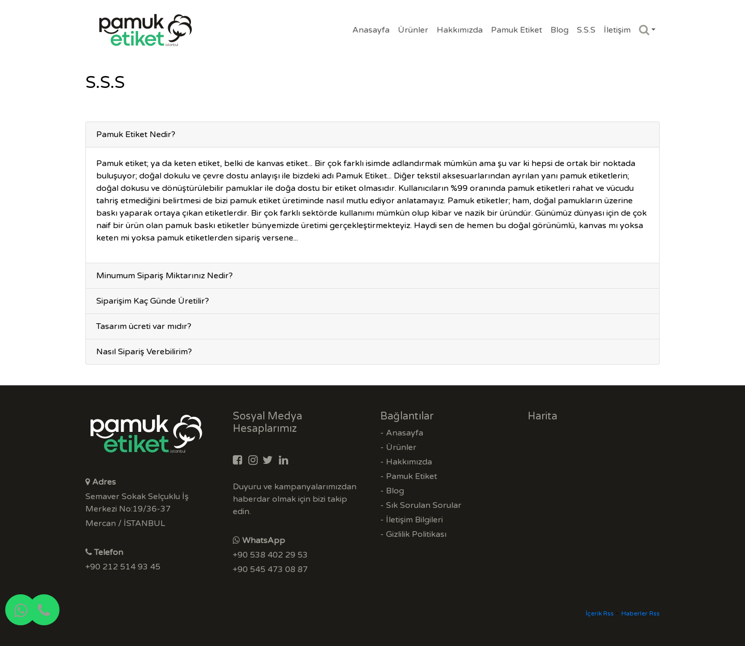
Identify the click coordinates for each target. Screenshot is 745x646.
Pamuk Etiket (516, 30)
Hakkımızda (460, 30)
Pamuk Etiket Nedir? (135, 134)
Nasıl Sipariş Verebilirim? (144, 352)
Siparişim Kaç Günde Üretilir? (152, 301)
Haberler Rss (640, 613)
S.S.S (586, 30)
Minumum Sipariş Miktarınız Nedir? (164, 276)
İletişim (617, 30)
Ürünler (413, 30)
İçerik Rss (600, 613)
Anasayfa (371, 30)
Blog (559, 30)
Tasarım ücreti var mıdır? (143, 326)
